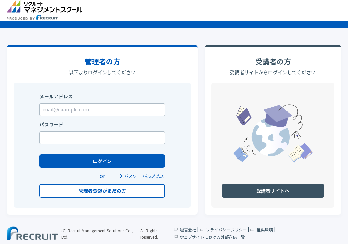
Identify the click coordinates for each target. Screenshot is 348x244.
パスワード (51, 124)
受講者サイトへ (273, 190)
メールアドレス (56, 96)
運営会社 (185, 229)
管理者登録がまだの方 (102, 190)
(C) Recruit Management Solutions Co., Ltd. (97, 234)
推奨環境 (261, 229)
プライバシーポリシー (223, 229)
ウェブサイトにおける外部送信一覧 (209, 236)
